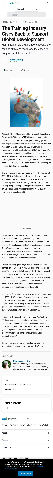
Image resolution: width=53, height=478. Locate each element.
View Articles (10, 389)
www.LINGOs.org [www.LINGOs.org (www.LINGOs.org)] (36, 346)
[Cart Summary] (48, 3)
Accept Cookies (25, 473)
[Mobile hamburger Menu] (4, 3)
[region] (26, 468)
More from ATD (13, 402)
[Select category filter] (26, 9)
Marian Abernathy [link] (16, 60)
